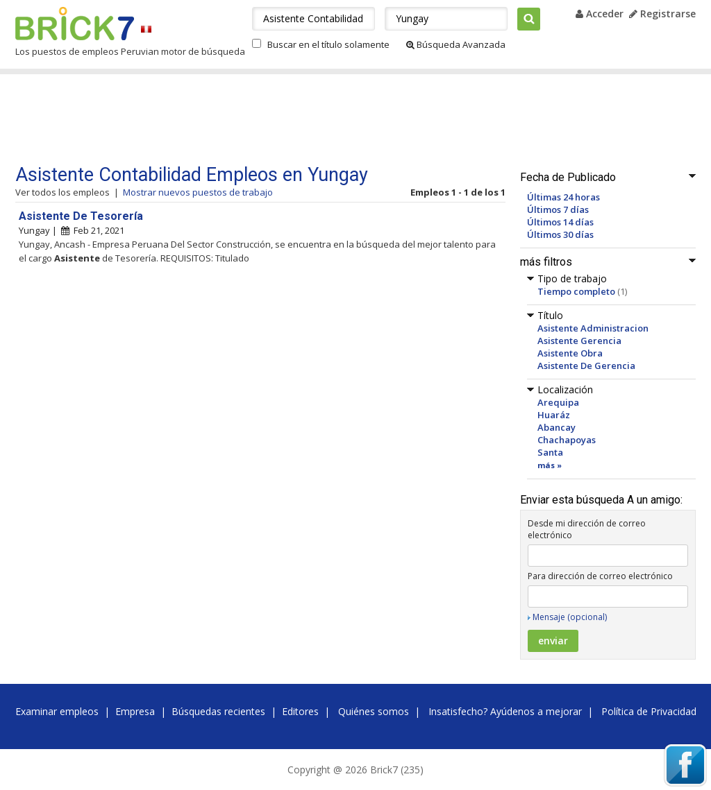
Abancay (556, 427)
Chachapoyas (566, 439)
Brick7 (74, 23)
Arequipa (558, 402)
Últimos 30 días (560, 234)
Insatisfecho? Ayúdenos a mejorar (505, 711)
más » (549, 465)
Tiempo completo (576, 291)
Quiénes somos (373, 711)
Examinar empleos (57, 711)
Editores (300, 711)
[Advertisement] (278, 119)
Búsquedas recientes (218, 711)
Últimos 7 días (558, 209)
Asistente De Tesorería (81, 216)
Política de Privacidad (648, 711)
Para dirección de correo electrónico (600, 576)
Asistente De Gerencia (586, 365)
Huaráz (553, 415)
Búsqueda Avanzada (455, 44)
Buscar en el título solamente (328, 44)
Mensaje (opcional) (570, 617)
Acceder (600, 13)
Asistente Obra (570, 353)
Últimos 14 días (560, 222)
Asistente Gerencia (579, 340)
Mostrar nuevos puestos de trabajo (198, 192)
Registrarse (662, 13)
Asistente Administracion (593, 328)
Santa (550, 452)
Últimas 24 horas (563, 197)
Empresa (135, 711)
